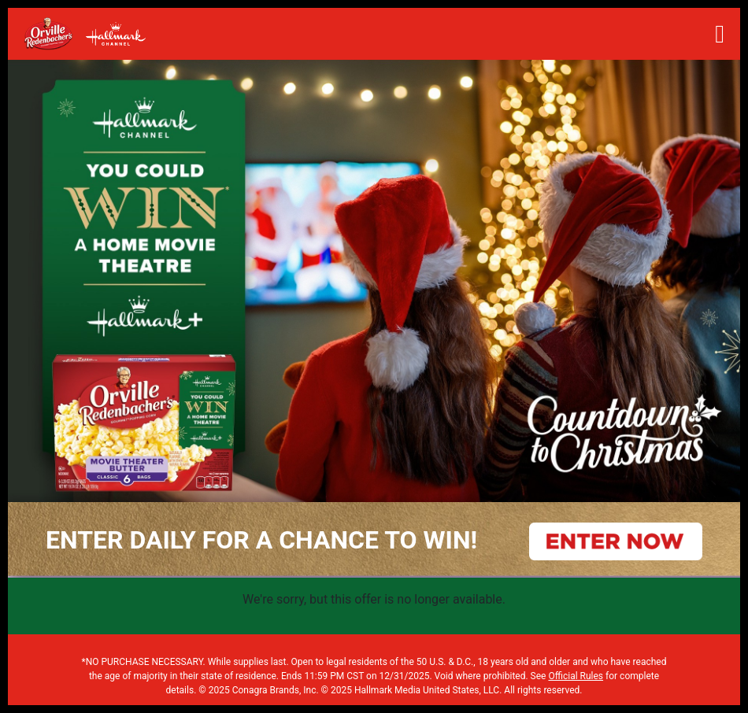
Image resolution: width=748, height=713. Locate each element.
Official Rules (575, 676)
